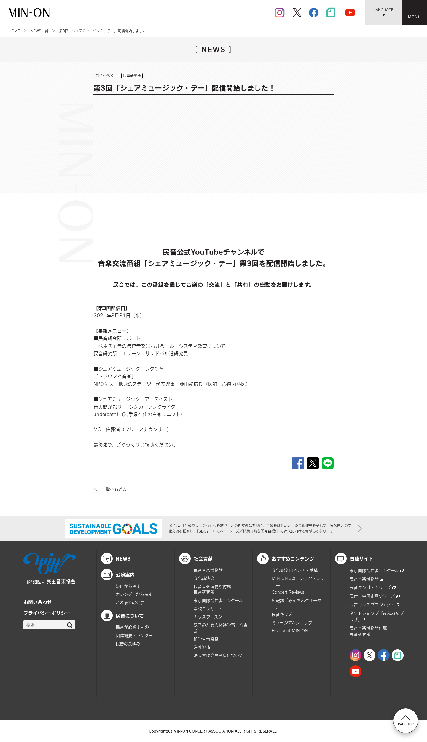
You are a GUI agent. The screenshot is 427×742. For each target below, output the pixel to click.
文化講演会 (204, 578)
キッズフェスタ (208, 616)
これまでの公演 (130, 602)
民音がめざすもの (132, 627)
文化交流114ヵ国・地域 (295, 570)
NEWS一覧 (39, 31)
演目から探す (128, 586)
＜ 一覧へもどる (110, 488)
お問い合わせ (37, 602)
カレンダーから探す (134, 594)
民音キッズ (282, 614)
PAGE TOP (406, 720)
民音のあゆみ (128, 643)
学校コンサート (208, 608)
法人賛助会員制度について (218, 655)
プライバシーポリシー (46, 613)
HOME (14, 31)
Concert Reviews (288, 592)
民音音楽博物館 (208, 570)
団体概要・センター (134, 635)
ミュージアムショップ (292, 622)
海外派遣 (202, 647)
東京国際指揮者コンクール (218, 600)
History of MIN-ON (290, 630)
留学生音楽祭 (206, 638)
